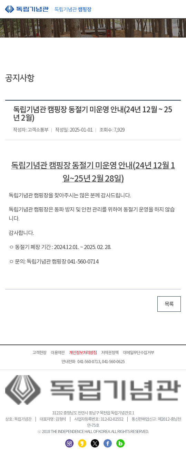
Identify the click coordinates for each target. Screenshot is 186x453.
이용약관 (58, 353)
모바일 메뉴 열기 (175, 9)
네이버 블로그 (120, 443)
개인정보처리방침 (83, 353)
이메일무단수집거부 (138, 353)
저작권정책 (109, 353)
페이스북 (108, 443)
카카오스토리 (82, 443)
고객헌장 (39, 353)
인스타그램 (69, 443)
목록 (169, 304)
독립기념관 (48, 9)
